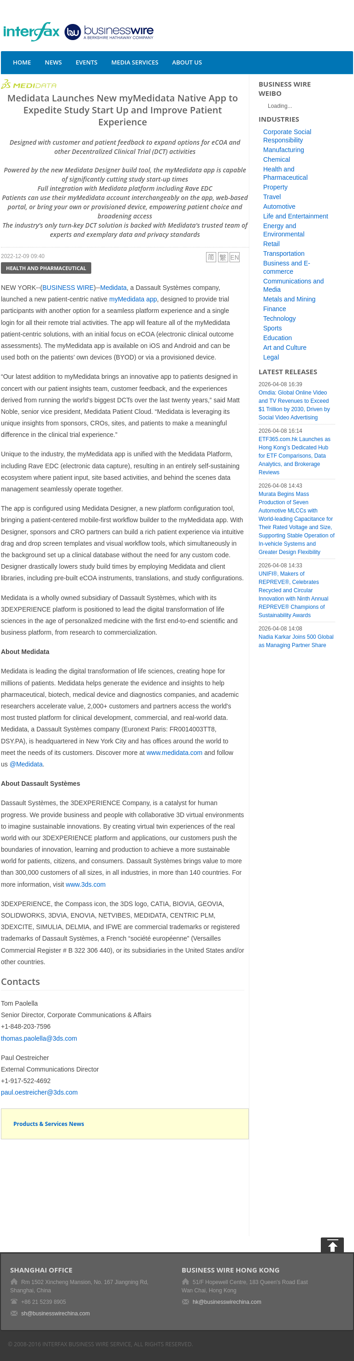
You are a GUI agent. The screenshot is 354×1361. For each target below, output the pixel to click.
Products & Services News (48, 1124)
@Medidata (26, 764)
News (53, 62)
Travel (272, 196)
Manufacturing (283, 149)
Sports (272, 328)
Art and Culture (285, 347)
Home (22, 62)
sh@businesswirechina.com (55, 1313)
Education (277, 338)
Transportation (284, 253)
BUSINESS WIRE (68, 287)
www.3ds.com (86, 884)
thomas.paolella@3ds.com (39, 1038)
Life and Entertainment (295, 216)
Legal (271, 357)
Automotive (279, 206)
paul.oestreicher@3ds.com (39, 1092)
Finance (274, 308)
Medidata (113, 287)
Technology (279, 318)
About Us (187, 62)
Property (275, 187)
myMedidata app (133, 299)
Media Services (134, 62)
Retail (271, 243)
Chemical (276, 159)
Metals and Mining (289, 299)
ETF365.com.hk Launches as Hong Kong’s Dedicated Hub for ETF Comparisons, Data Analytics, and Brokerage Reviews (294, 456)
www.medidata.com (174, 752)
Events (86, 62)
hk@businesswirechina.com (227, 1302)
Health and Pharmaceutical (46, 268)
